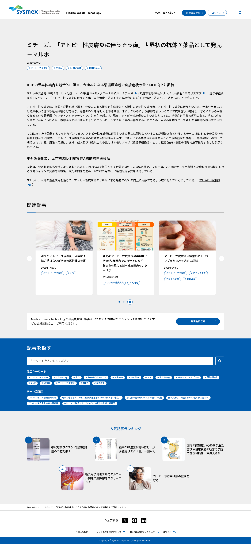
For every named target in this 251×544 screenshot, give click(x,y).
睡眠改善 (190, 279)
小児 (71, 273)
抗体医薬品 (93, 68)
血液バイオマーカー (96, 377)
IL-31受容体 (74, 68)
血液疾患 (99, 383)
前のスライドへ (29, 258)
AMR (32, 383)
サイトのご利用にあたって (111, 531)
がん (148, 377)
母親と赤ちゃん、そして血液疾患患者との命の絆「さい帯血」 (91, 397)
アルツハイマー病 (38, 377)
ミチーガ (130, 93)
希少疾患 (117, 377)
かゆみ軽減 (172, 279)
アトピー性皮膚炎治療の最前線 (43, 403)
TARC (84, 383)
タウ (76, 377)
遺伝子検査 (163, 377)
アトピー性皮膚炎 (38, 68)
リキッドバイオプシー (187, 377)
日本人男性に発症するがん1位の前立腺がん (188, 397)
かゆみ (58, 68)
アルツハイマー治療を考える (42, 397)
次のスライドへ (221, 258)
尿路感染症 (211, 377)
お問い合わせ (83, 531)
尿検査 (46, 383)
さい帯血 (134, 377)
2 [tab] (124, 302)
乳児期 (134, 282)
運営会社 (169, 531)
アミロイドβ (60, 377)
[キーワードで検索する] (219, 361)
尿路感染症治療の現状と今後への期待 (144, 397)
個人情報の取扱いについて (144, 531)
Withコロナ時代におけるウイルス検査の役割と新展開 (89, 403)
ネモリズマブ (196, 93)
